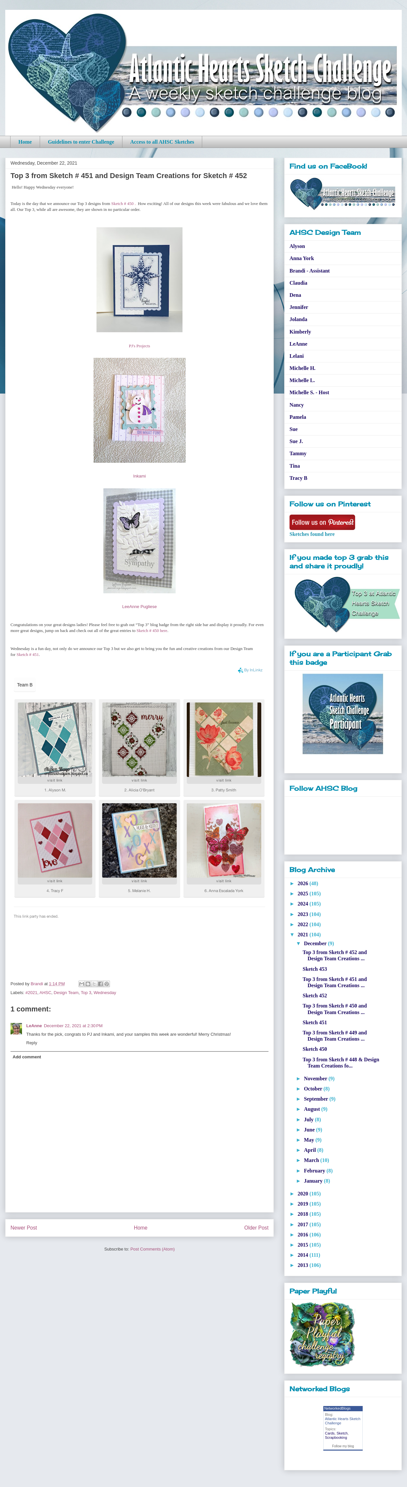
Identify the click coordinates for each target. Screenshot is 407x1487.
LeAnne (34, 1025)
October (314, 1088)
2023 (304, 914)
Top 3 (86, 992)
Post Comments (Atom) (152, 1249)
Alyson (297, 246)
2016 (304, 1234)
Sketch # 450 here (152, 630)
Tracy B (298, 478)
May (309, 1140)
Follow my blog (343, 1446)
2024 (304, 903)
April (310, 1150)
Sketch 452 (315, 995)
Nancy (296, 405)
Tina (294, 466)
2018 (304, 1214)
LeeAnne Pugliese (139, 606)
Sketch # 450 (122, 203)
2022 (304, 924)
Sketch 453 (315, 969)
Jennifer (298, 307)
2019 (304, 1204)
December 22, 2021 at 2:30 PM (73, 1025)
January (314, 1181)
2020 (304, 1193)
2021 (304, 934)
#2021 (31, 992)
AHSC (45, 992)
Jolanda (298, 319)
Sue (293, 429)
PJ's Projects (139, 345)
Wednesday (105, 992)
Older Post (256, 1228)
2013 (304, 1265)
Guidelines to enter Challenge (81, 142)
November (316, 1078)
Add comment (27, 1056)
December (316, 943)
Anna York (301, 258)
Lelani (296, 356)
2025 (304, 893)
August (312, 1109)
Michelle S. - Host (309, 392)
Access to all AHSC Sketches (162, 142)
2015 (304, 1245)
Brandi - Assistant (309, 271)
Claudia (298, 283)
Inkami (139, 476)
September (316, 1099)
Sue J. (296, 441)
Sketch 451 (315, 1022)
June (310, 1129)
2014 (304, 1255)
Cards (329, 1433)
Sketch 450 (315, 1049)
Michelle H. (302, 368)
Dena (295, 295)
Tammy (298, 453)
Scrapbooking (336, 1437)
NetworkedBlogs (337, 1408)
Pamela (297, 417)
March (312, 1160)
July (309, 1119)
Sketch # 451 (27, 654)
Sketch (342, 1433)
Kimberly (300, 332)
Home (25, 142)
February (315, 1170)
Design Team (66, 992)
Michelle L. (302, 380)
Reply (31, 1042)
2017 (304, 1224)
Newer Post (24, 1228)
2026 (304, 883)
